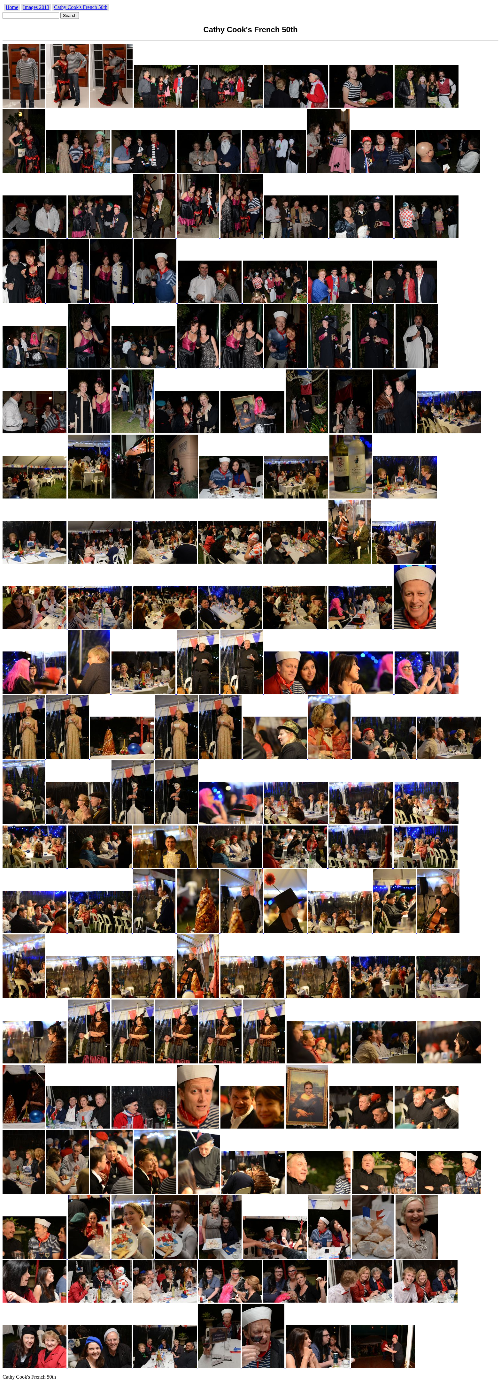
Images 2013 (36, 7)
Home (12, 7)
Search (69, 15)
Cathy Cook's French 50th (80, 7)
